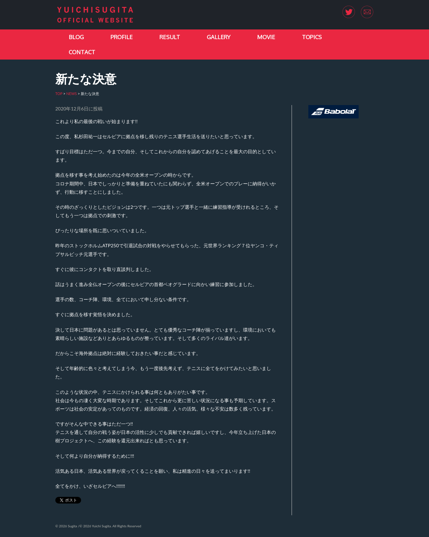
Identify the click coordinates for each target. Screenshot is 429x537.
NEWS (71, 93)
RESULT (170, 36)
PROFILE (122, 36)
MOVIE (266, 36)
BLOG (76, 36)
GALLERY (218, 36)
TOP (58, 93)
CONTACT (82, 52)
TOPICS (312, 36)
